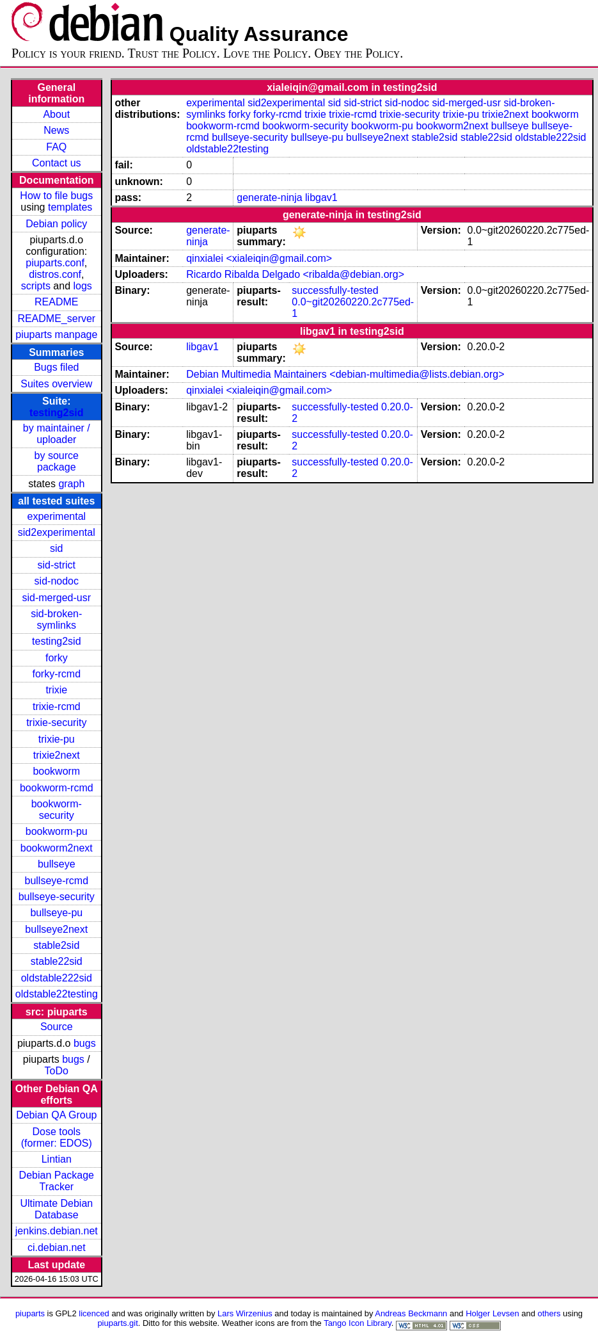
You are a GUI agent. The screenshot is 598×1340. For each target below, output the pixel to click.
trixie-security (56, 722)
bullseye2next (56, 929)
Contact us (56, 162)
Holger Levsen (492, 1313)
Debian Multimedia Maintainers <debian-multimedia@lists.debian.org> (345, 374)
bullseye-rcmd (56, 880)
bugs (85, 1043)
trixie (56, 689)
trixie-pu (56, 739)
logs (83, 285)
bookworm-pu (57, 831)
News (56, 130)
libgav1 (321, 197)
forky (56, 657)
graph (71, 483)
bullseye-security (57, 896)
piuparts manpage (56, 334)
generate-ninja (269, 197)
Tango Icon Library (357, 1323)
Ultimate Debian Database (56, 1209)
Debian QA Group (56, 1115)
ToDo (56, 1070)
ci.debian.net (57, 1247)
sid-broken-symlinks (56, 619)
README (56, 301)
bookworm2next (56, 848)
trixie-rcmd (57, 706)
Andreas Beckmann (411, 1313)
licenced (94, 1313)
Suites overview (56, 383)
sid (56, 548)
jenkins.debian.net (56, 1230)
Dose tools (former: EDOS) (56, 1137)
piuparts (30, 1313)
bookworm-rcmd (56, 787)
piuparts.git (117, 1323)
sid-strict (57, 565)
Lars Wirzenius (244, 1313)
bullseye (56, 864)
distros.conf (55, 274)
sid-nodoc (57, 581)
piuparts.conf (55, 262)
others (548, 1313)
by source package (57, 461)
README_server (56, 318)
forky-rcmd (57, 673)
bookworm (56, 771)
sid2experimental (56, 532)
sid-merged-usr (56, 597)
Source (56, 1026)
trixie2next (56, 755)
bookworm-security (56, 809)
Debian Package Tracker (56, 1181)
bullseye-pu (56, 912)
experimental (56, 516)
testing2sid (56, 412)
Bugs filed (56, 367)
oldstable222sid (56, 978)
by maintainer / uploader (56, 434)
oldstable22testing (56, 994)
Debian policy (56, 223)
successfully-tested (335, 290)
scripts (36, 285)
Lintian (57, 1159)
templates (70, 207)
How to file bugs (56, 195)
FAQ (56, 146)
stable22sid (57, 961)
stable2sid (56, 945)
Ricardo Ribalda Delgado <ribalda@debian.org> (295, 274)
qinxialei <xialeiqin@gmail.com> (259, 258)
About (56, 114)
